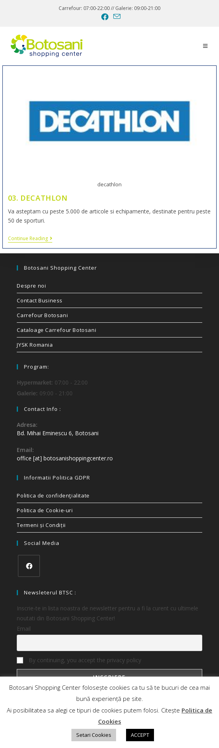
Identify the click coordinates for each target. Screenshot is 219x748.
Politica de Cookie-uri (45, 510)
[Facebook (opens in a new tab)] (105, 16)
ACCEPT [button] (140, 734)
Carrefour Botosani (42, 315)
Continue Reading (30, 239)
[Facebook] (29, 566)
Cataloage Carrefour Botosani (56, 330)
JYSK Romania (35, 344)
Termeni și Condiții (41, 525)
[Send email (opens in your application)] (115, 16)
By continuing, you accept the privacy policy (79, 660)
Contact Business (40, 300)
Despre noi (31, 285)
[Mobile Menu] (205, 45)
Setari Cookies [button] (93, 734)
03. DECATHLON (38, 198)
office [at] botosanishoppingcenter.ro (65, 458)
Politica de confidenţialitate (53, 495)
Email (24, 628)
